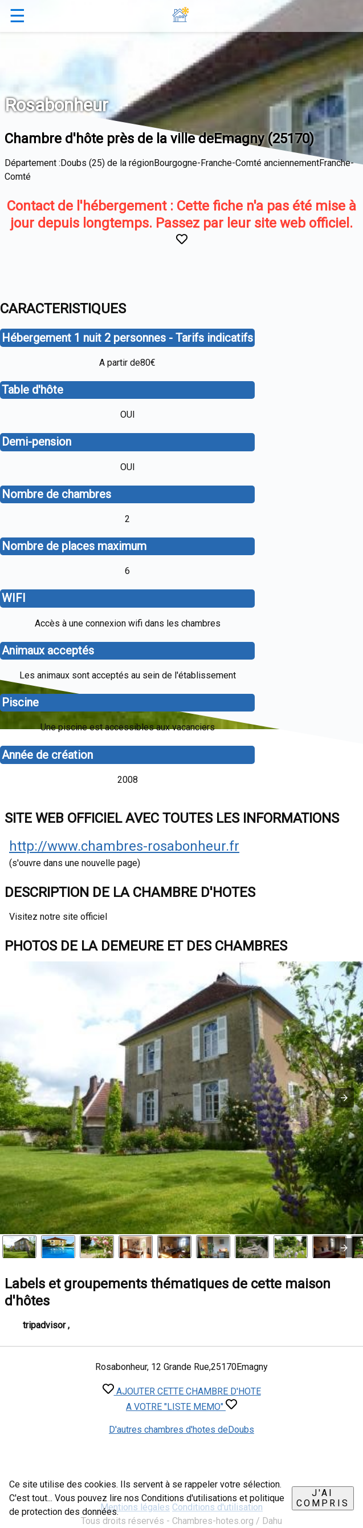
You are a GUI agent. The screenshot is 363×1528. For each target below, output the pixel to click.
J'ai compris (322, 1498)
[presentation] (344, 1248)
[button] (344, 1097)
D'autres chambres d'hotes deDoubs (181, 1429)
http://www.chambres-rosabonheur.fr (124, 846)
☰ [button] (17, 16)
